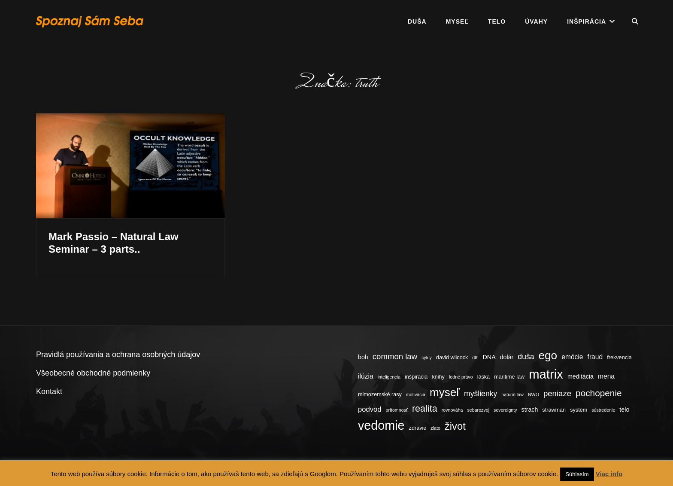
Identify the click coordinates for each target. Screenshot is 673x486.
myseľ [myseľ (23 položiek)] (445, 392)
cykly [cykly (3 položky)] (426, 357)
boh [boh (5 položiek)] (363, 357)
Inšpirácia (586, 21)
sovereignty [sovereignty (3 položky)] (505, 410)
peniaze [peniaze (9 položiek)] (557, 393)
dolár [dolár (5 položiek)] (507, 357)
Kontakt (49, 391)
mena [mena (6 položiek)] (606, 376)
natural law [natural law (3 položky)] (512, 394)
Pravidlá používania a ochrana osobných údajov (118, 354)
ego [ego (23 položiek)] (548, 355)
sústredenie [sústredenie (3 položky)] (603, 410)
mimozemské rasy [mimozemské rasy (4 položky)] (380, 394)
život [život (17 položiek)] (455, 426)
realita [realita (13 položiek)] (424, 408)
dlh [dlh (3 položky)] (475, 357)
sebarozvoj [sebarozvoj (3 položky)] (478, 410)
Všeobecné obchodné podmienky (93, 373)
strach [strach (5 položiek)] (529, 409)
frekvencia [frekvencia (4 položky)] (619, 358)
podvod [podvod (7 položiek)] (370, 409)
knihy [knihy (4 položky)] (438, 377)
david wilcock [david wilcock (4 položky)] (452, 358)
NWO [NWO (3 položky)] (533, 394)
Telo (497, 21)
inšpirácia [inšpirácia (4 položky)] (416, 377)
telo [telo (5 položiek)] (624, 409)
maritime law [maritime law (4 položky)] (509, 377)
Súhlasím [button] (576, 474)
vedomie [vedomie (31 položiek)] (381, 425)
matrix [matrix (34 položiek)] (546, 374)
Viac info (609, 473)
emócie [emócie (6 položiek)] (572, 357)
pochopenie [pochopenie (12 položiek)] (598, 393)
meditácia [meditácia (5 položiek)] (580, 376)
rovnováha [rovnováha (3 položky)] (452, 410)
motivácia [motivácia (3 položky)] (415, 394)
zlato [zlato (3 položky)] (435, 428)
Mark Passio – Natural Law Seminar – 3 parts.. (114, 243)
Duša (417, 21)
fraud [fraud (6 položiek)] (595, 357)
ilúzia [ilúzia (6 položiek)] (365, 376)
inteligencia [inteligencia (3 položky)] (389, 376)
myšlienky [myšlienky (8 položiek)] (480, 393)
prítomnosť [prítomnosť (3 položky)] (397, 410)
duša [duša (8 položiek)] (526, 356)
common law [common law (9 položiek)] (395, 356)
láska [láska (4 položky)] (483, 377)
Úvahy (536, 21)
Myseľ (457, 21)
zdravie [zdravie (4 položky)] (418, 428)
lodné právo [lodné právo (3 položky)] (461, 376)
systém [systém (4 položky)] (578, 410)
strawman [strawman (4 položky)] (554, 410)
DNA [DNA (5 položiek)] (489, 357)
